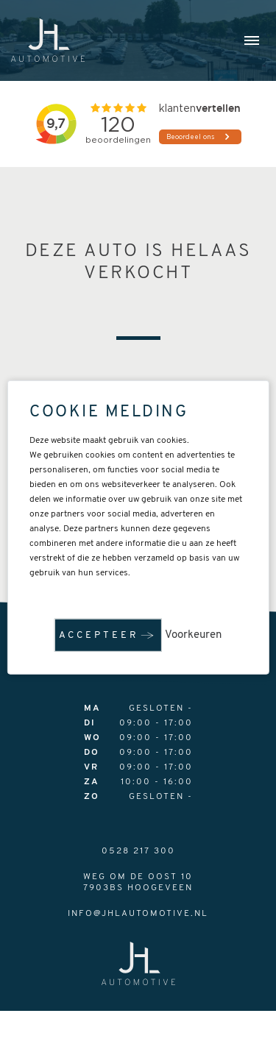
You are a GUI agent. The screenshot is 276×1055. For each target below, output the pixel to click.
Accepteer (99, 635)
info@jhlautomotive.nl (138, 913)
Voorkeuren (193, 635)
